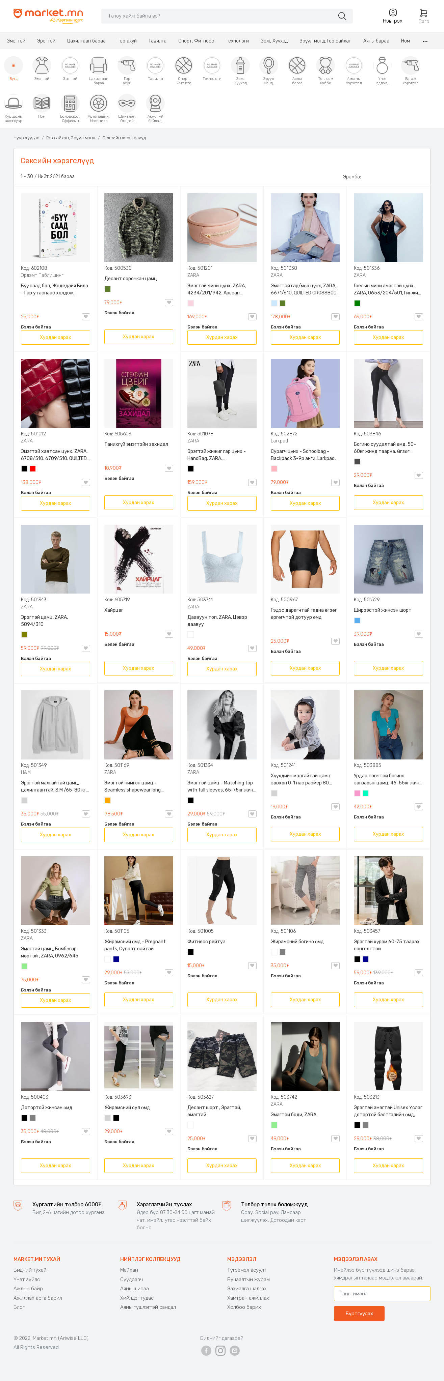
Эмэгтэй (16, 41)
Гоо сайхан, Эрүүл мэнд (70, 137)
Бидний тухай (30, 1270)
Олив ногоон (25, 635)
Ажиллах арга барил (38, 1298)
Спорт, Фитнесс (196, 41)
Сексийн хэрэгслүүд (124, 137)
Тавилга (157, 41)
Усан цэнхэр (274, 304)
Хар (25, 469)
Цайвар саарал (25, 801)
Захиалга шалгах (247, 1289)
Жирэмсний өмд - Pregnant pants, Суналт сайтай (135, 945)
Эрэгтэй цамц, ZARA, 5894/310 (44, 620)
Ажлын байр (28, 1289)
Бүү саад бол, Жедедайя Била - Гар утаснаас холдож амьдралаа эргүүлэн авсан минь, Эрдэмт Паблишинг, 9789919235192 (54, 289)
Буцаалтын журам (248, 1279)
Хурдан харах (55, 337)
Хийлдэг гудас (137, 1298)
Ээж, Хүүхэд (274, 41)
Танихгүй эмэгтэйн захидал (136, 444)
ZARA (193, 275)
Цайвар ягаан (274, 469)
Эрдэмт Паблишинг (42, 275)
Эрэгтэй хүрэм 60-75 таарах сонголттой (387, 945)
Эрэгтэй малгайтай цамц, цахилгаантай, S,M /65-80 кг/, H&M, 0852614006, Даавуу (55, 787)
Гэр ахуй (127, 41)
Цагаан (191, 635)
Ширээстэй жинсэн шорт (383, 610)
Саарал (283, 952)
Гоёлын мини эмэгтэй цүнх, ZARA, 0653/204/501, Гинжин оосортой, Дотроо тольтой (387, 289)
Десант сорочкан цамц (130, 279)
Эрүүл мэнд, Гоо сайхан (325, 41)
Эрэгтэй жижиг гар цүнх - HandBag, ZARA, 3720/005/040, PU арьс (216, 455)
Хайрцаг (113, 610)
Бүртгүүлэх (359, 1314)
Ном (405, 41)
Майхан (129, 1270)
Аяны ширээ (134, 1289)
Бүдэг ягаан (358, 794)
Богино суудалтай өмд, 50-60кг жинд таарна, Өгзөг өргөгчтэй (385, 448)
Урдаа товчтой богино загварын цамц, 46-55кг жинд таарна (388, 779)
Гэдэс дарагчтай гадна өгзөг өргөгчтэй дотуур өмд (304, 613)
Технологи (237, 41)
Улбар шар (108, 801)
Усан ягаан (191, 304)
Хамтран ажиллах (248, 1298)
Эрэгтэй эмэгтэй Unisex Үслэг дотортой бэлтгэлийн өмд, (388, 1111)
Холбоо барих (244, 1307)
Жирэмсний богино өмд (297, 942)
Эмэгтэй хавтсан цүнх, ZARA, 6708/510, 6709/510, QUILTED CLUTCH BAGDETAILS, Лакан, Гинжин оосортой (54, 455)
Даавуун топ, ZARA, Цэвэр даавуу (217, 620)
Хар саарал (358, 462)
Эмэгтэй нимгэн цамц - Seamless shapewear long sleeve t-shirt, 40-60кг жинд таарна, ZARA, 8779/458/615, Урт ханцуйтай (137, 787)
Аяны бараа (376, 41)
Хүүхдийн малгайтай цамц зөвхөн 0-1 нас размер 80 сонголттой (301, 779)
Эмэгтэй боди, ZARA (293, 1115)
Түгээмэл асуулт (246, 1270)
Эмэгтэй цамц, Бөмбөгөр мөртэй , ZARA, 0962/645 (49, 952)
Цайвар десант (191, 1125)
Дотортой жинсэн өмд (46, 1108)
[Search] (217, 16)
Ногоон (358, 304)
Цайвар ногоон (25, 967)
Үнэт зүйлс (27, 1279)
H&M (26, 772)
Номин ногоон (366, 794)
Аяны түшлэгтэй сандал (148, 1307)
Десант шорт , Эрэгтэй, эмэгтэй (214, 1111)
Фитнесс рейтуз (206, 942)
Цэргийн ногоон (108, 289)
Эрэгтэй (46, 41)
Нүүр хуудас (26, 137)
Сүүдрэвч (131, 1279)
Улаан (33, 469)
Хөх (116, 959)
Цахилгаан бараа (86, 41)
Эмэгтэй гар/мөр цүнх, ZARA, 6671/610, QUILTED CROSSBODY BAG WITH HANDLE (305, 289)
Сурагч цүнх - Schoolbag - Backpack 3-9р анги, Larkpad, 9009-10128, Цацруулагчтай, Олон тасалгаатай (304, 455)
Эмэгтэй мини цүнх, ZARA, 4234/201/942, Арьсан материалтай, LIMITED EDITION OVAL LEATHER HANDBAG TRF (221, 289)
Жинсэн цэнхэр (358, 621)
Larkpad (279, 441)
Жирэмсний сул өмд (127, 1108)
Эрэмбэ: (352, 177)
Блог (19, 1307)
